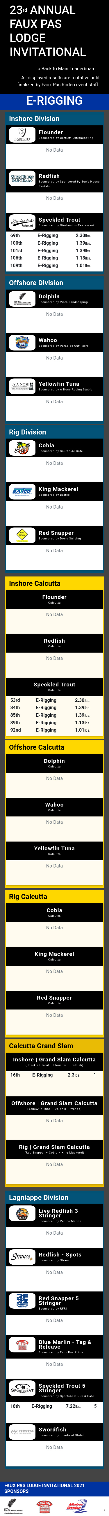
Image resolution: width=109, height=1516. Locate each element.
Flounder (51, 132)
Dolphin (49, 296)
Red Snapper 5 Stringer (59, 1300)
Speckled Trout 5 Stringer (62, 1388)
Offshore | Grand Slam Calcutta (54, 1105)
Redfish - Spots (60, 1254)
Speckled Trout (60, 219)
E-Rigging (47, 235)
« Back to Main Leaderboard (67, 68)
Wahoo (48, 340)
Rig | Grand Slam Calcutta (54, 1149)
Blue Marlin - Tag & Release (65, 1344)
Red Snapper (56, 533)
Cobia (47, 445)
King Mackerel (58, 489)
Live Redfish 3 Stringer (58, 1213)
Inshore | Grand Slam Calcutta (54, 1061)
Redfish (49, 176)
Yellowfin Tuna (59, 384)
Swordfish (53, 1429)
